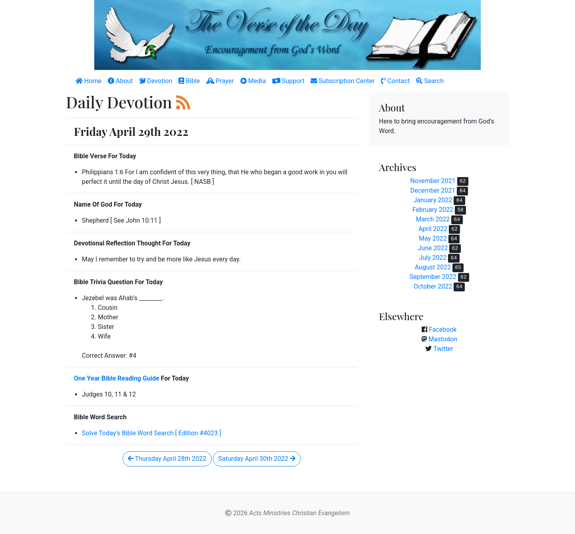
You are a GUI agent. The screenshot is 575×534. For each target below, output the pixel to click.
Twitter (443, 349)
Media (253, 81)
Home (88, 81)
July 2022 (432, 257)
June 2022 (433, 248)
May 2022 (433, 238)
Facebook (442, 329)
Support (288, 81)
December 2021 (433, 190)
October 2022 (433, 286)
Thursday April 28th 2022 (167, 458)
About (120, 81)
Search (430, 81)
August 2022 (433, 267)
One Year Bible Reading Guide (116, 378)
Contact (395, 81)
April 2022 (433, 229)
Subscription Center (343, 81)
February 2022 (432, 209)
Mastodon (442, 339)
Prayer (220, 81)
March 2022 (433, 219)
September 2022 (432, 277)
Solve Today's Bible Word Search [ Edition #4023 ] (151, 433)
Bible (189, 81)
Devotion (155, 81)
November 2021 (432, 181)
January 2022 (432, 200)
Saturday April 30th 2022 (256, 458)
